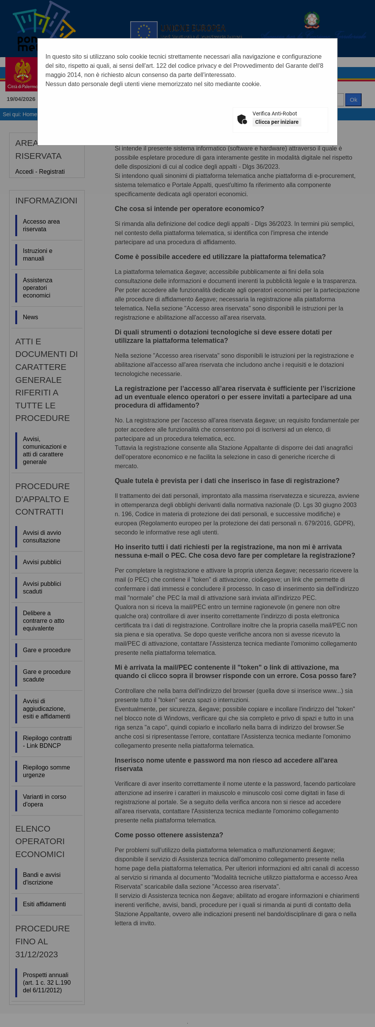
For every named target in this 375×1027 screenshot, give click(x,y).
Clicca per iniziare (277, 122)
